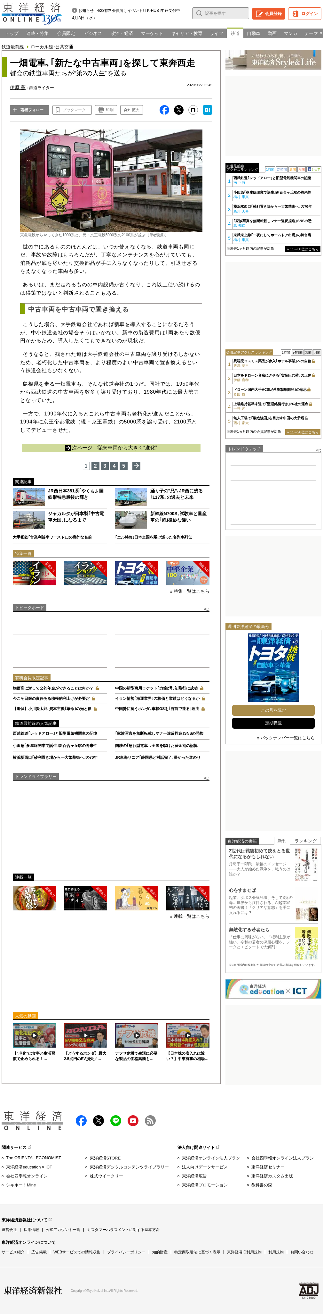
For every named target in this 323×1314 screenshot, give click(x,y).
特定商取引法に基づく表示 (197, 1252)
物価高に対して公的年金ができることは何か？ (53, 688)
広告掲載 (39, 1252)
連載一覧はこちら (191, 916)
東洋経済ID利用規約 (244, 1252)
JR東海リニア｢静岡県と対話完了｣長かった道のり (158, 757)
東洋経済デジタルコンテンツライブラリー (129, 1167)
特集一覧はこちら (191, 591)
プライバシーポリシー (126, 1252)
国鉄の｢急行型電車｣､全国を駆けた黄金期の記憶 (156, 745)
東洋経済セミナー (268, 1167)
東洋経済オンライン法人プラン (211, 1158)
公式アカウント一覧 (63, 1230)
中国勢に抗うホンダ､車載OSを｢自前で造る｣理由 (157, 709)
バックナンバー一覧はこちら (288, 737)
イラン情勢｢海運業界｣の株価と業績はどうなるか (157, 698)
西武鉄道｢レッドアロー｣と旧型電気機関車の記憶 (55, 733)
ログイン (309, 13)
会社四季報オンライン (27, 1176)
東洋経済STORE (105, 1158)
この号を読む (273, 710)
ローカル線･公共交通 (52, 46)
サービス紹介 (13, 1252)
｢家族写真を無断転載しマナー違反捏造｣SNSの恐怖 (159, 733)
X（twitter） (98, 1120)
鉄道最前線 (13, 46)
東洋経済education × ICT (29, 1167)
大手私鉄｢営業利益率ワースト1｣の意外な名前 (52, 537)
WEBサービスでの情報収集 (76, 1252)
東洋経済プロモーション (205, 1185)
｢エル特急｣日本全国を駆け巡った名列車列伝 (153, 537)
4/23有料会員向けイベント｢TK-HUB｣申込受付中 (138, 10)
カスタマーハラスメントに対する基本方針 (123, 1230)
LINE (115, 1120)
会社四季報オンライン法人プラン (282, 1158)
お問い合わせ (301, 1252)
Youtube (133, 1120)
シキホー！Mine (21, 1185)
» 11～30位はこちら (303, 249)
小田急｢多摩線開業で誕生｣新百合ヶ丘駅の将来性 (55, 745)
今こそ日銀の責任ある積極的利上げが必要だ (51, 698)
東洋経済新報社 (33, 1290)
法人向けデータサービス (205, 1167)
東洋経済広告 (194, 1176)
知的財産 (160, 1252)
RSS (150, 1120)
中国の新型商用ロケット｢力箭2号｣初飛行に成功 (156, 688)
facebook (81, 1120)
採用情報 (31, 1230)
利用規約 (276, 1252)
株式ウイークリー (106, 1176)
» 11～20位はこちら (303, 432)
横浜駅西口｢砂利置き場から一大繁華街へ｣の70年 (55, 757)
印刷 (110, 110)
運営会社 (9, 1230)
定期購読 (273, 723)
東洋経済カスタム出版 (272, 1176)
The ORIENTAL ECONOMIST (33, 1157)
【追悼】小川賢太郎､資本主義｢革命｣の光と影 (52, 709)
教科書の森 (261, 1185)
